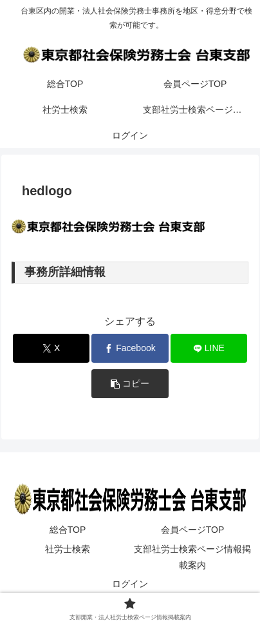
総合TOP (68, 529)
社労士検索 (67, 549)
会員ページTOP (193, 529)
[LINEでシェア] (209, 348)
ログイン (130, 584)
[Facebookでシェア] (130, 348)
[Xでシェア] (51, 348)
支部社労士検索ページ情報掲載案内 (192, 557)
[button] (130, 383)
